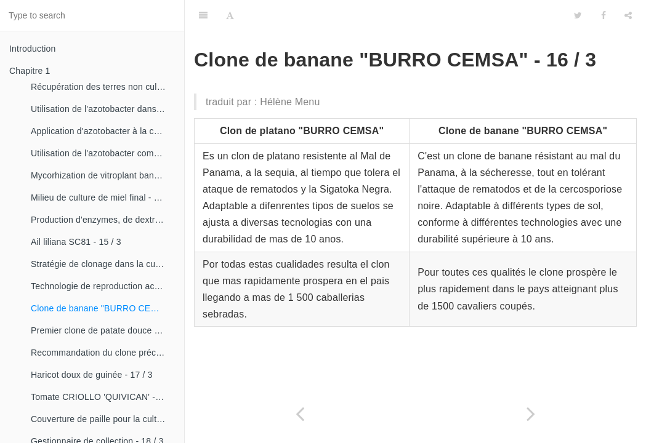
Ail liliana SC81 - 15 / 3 (76, 242)
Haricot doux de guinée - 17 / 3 (92, 375)
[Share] (628, 15)
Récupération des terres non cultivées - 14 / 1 (103, 87)
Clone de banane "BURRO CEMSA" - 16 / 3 (103, 308)
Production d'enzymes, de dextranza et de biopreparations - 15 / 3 (103, 220)
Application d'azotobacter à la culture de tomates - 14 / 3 (103, 131)
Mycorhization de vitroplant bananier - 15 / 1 (103, 175)
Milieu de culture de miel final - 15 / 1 (103, 197)
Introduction (32, 49)
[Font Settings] (230, 15)
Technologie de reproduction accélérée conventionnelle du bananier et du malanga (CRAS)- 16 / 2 (103, 286)
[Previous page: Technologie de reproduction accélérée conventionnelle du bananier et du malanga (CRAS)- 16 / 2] (300, 414)
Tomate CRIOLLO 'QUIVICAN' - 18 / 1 (103, 397)
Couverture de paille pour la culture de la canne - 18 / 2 (103, 419)
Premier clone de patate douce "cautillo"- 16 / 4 (103, 330)
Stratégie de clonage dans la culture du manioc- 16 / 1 (103, 264)
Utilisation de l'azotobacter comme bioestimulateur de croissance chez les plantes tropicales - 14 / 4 (103, 153)
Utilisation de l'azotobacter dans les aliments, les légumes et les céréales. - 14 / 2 (103, 109)
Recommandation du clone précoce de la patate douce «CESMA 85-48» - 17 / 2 (103, 352)
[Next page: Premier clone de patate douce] (531, 414)
